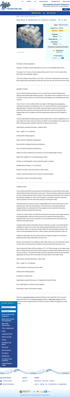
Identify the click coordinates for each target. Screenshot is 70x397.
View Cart (67, 1)
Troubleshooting (43, 1)
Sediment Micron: (55, 35)
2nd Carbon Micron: (54, 43)
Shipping (29, 1)
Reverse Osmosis (37, 299)
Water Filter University (9, 384)
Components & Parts (29, 297)
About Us (37, 384)
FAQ (35, 1)
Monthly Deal (36, 13)
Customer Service (55, 1)
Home (18, 16)
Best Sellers (51, 13)
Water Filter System (54, 299)
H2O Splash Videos (7, 380)
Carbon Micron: (53, 39)
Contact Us (25, 380)
